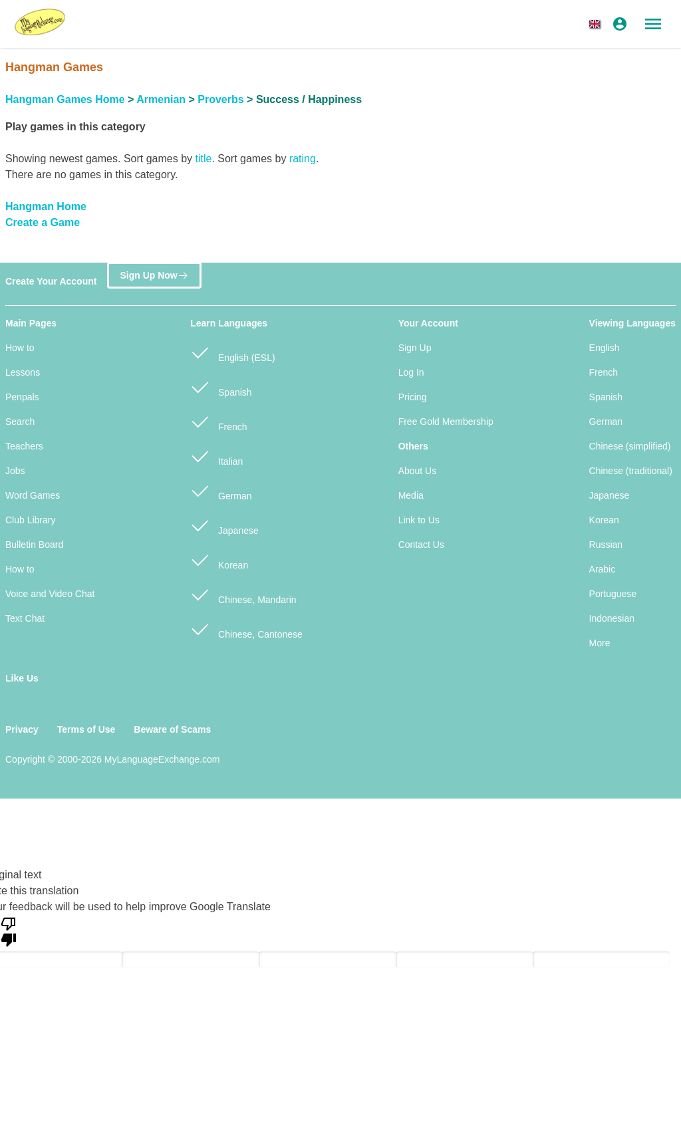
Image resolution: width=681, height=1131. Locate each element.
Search (20, 421)
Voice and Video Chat (49, 593)
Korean (219, 559)
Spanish (220, 387)
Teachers (24, 446)
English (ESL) (232, 352)
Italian (216, 456)
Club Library (30, 520)
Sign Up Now (154, 275)
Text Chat (25, 618)
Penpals (22, 397)
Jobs (15, 470)
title (203, 158)
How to (20, 347)
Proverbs (220, 99)
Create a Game (42, 222)
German (220, 490)
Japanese (224, 525)
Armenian (161, 99)
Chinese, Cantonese (246, 629)
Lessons (22, 372)
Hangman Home (45, 206)
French (218, 421)
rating (302, 158)
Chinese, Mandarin (243, 594)
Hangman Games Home (65, 99)
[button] (597, 24)
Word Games (32, 495)
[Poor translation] (9, 931)
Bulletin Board (34, 544)
